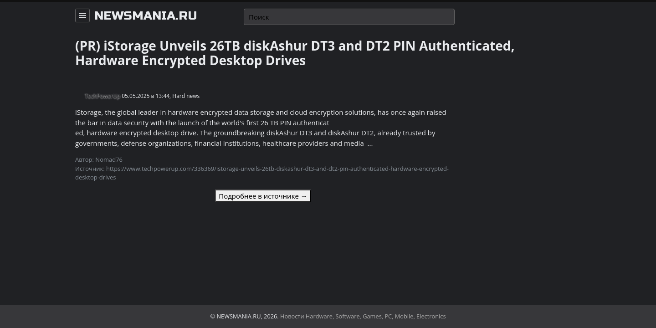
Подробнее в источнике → (263, 195)
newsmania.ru (145, 16)
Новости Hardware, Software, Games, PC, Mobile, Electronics (363, 316)
